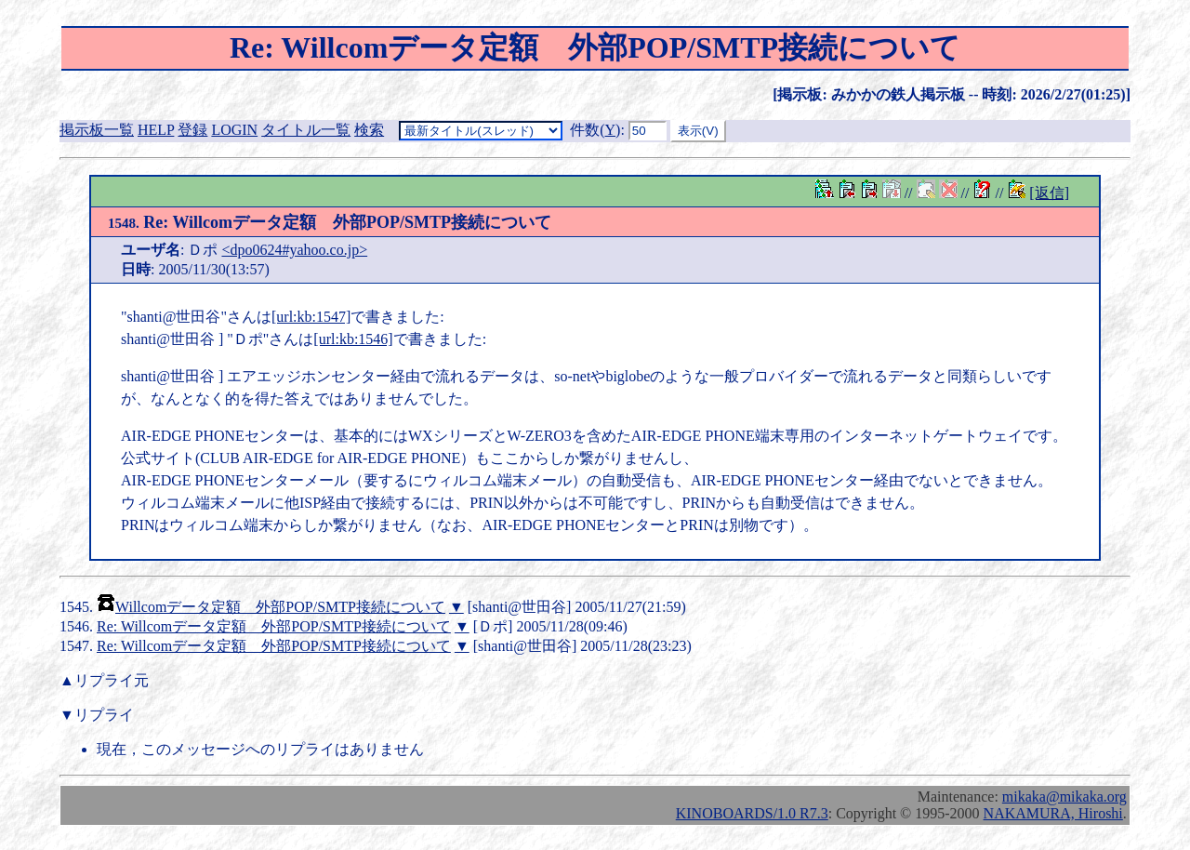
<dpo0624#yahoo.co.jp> (294, 250)
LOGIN (234, 130)
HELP (156, 130)
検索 (369, 130)
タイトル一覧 (305, 130)
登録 (192, 130)
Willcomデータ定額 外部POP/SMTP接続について (280, 607)
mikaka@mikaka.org (1064, 796)
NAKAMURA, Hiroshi (1053, 813)
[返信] (1049, 193)
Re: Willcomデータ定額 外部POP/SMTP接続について (329, 222)
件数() (595, 130)
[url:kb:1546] (352, 339)
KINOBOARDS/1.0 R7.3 (752, 813)
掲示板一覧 (97, 130)
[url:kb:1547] (310, 317)
